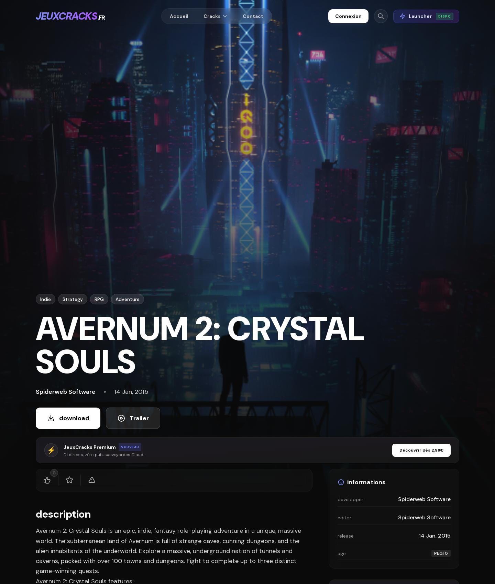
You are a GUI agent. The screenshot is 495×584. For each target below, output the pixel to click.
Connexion (348, 16)
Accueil (179, 16)
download (68, 418)
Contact (253, 16)
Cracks (216, 16)
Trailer (133, 418)
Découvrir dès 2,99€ (421, 450)
